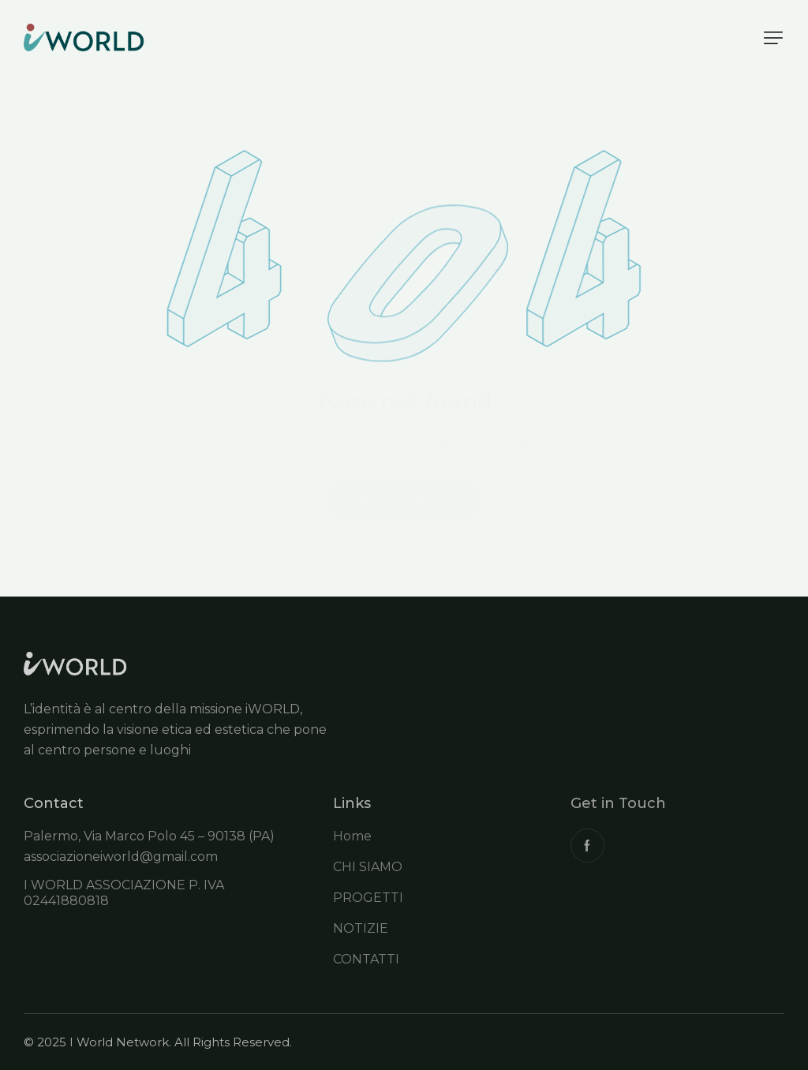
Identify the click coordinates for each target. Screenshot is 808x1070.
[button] (773, 38)
